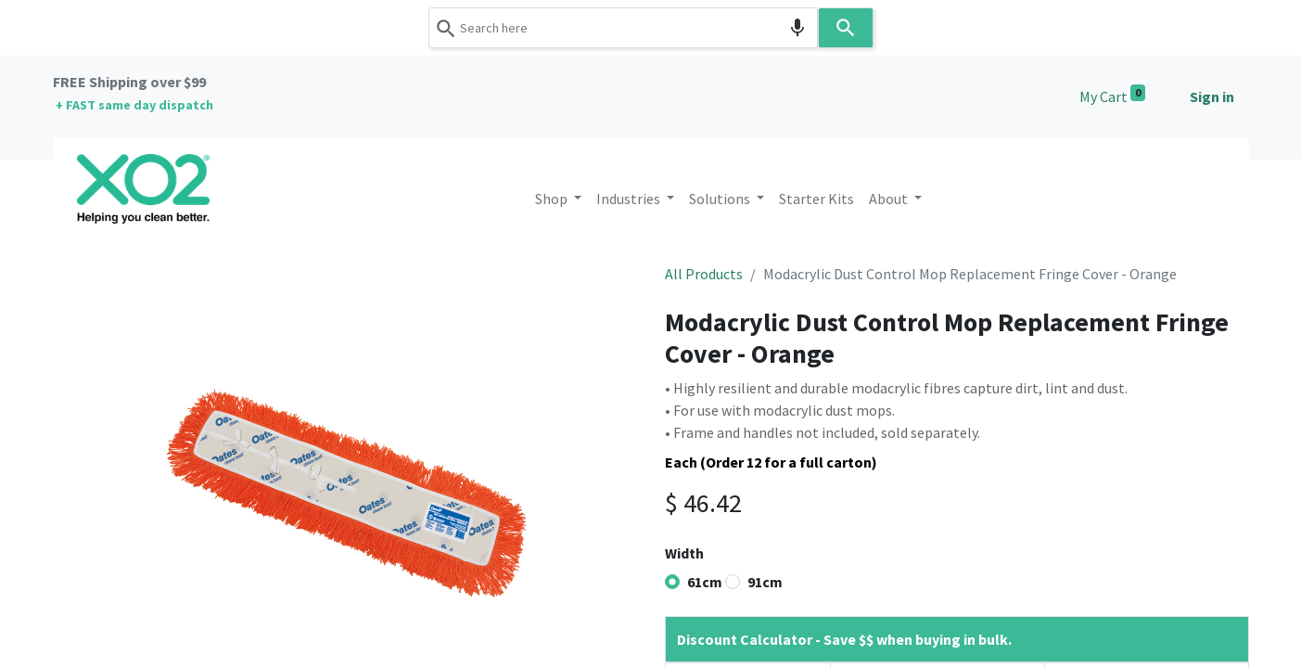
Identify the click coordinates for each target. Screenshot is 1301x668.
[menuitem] (816, 198)
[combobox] (623, 27)
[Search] (846, 27)
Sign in (1212, 96)
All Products (704, 273)
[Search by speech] (797, 28)
